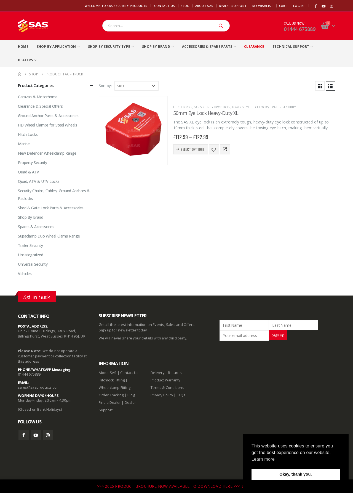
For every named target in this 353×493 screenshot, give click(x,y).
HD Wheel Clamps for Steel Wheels (47, 125)
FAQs (181, 395)
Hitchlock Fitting (112, 380)
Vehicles (25, 273)
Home (23, 46)
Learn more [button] (263, 459)
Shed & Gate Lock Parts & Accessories (51, 207)
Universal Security (32, 264)
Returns (174, 372)
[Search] (220, 25)
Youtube (36, 435)
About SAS (204, 6)
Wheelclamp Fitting (115, 387)
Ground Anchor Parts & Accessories (48, 115)
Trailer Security (283, 107)
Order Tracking (111, 395)
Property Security (32, 162)
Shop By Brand (156, 46)
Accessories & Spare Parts (207, 46)
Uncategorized (30, 254)
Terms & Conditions (167, 387)
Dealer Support (233, 6)
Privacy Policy (162, 395)
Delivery (157, 372)
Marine (24, 143)
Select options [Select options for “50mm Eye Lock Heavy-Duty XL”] (193, 149)
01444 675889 (299, 29)
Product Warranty (166, 380)
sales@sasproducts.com (39, 387)
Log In (298, 6)
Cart (283, 6)
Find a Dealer (110, 402)
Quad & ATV (28, 172)
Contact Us (164, 6)
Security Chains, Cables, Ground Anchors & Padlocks (54, 194)
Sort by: (105, 85)
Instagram (48, 435)
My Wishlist (262, 6)
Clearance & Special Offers (40, 106)
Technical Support (290, 46)
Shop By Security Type (109, 46)
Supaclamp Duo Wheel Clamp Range (49, 236)
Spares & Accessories (36, 226)
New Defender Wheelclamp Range (47, 153)
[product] (133, 130)
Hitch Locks (182, 107)
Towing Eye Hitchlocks (250, 107)
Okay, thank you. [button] (295, 474)
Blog (185, 6)
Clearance (254, 46)
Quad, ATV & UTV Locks (38, 181)
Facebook (23, 435)
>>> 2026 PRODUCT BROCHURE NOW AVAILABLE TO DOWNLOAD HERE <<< (169, 486)
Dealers (25, 60)
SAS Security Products (212, 107)
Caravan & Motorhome (38, 96)
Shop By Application (56, 46)
